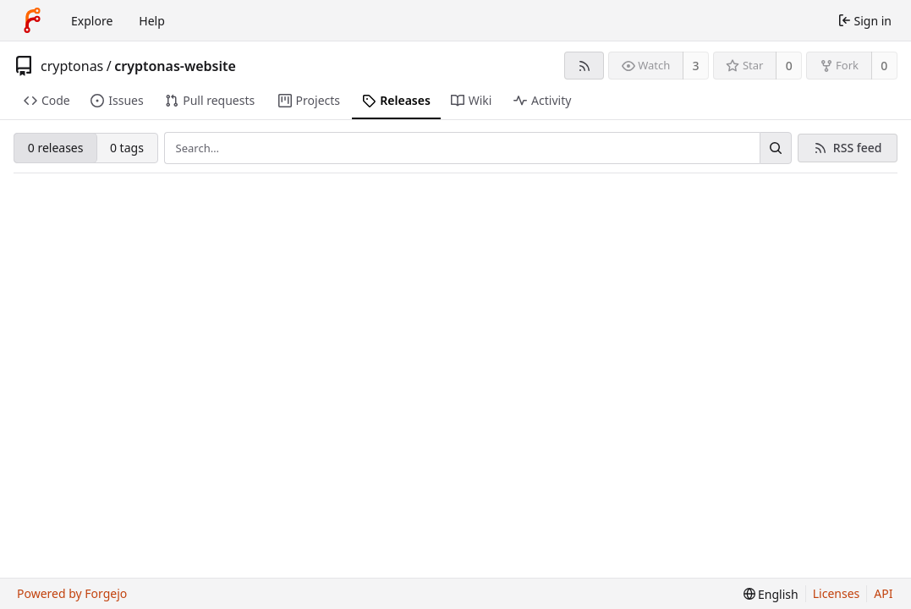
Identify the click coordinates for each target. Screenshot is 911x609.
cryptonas (72, 66)
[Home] (32, 20)
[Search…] (776, 148)
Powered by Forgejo (72, 593)
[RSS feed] (584, 66)
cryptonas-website (175, 66)
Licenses (836, 593)
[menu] (771, 594)
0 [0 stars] (789, 66)
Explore (92, 21)
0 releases (56, 148)
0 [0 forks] (884, 66)
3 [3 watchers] (696, 66)
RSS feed (857, 148)
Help (152, 21)
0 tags (127, 148)
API (883, 593)
